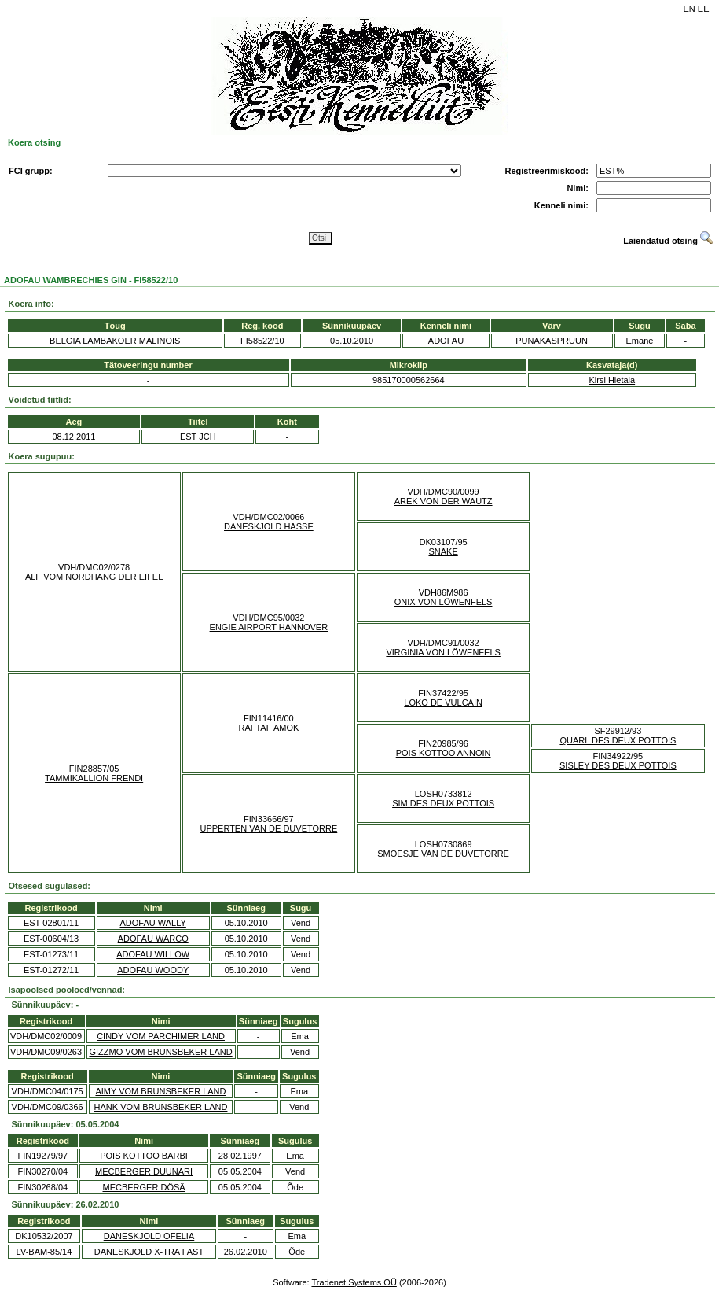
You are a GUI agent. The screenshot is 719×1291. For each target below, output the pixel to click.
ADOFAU (446, 340)
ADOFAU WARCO (153, 938)
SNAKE (442, 551)
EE (704, 8)
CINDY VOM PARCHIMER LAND (161, 1036)
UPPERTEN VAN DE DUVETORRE (268, 828)
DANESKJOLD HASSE (269, 526)
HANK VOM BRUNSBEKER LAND (161, 1107)
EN (689, 8)
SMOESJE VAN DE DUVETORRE (443, 853)
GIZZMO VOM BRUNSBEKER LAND (161, 1052)
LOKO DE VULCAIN (443, 702)
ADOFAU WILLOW (152, 954)
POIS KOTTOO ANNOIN (443, 753)
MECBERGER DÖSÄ (143, 1187)
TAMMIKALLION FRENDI (94, 778)
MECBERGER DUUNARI (144, 1171)
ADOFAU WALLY (153, 923)
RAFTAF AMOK (268, 727)
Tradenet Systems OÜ (353, 1282)
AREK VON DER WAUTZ (443, 501)
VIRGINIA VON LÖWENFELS (443, 652)
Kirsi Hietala (612, 380)
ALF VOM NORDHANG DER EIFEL (94, 576)
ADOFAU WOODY (153, 970)
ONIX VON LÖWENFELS (443, 602)
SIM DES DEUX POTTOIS (443, 803)
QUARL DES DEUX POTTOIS (617, 740)
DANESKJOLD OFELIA (149, 1236)
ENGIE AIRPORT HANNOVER (269, 627)
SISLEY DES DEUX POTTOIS (618, 765)
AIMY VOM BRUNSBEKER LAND (160, 1091)
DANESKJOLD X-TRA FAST (149, 1251)
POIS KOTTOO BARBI (144, 1155)
